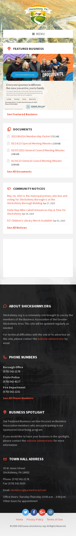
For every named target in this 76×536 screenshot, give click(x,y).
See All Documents (19, 171)
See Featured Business (22, 114)
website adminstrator (51, 339)
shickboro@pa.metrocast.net (28, 490)
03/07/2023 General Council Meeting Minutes (38, 150)
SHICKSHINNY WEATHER (38, 258)
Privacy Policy (35, 519)
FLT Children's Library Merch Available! (29, 220)
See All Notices (17, 227)
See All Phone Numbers (18, 398)
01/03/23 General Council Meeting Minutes (36, 161)
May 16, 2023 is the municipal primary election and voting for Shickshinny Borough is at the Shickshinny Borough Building (37, 199)
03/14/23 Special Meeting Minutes (31, 143)
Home (19, 519)
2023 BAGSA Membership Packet (30, 136)
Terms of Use (55, 519)
